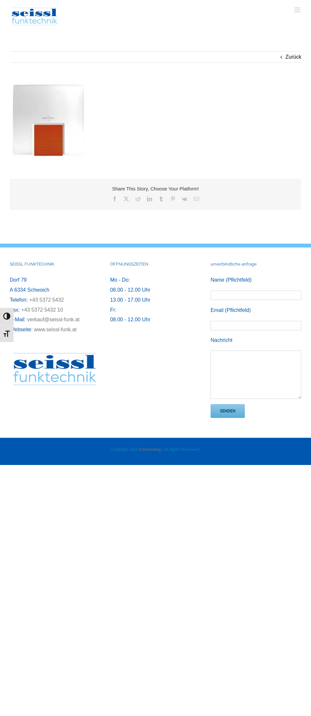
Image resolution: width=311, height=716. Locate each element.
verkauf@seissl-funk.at (53, 319)
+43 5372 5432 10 (42, 310)
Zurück (293, 57)
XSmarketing (150, 449)
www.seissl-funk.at (55, 329)
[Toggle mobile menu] (298, 9)
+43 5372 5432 (46, 300)
